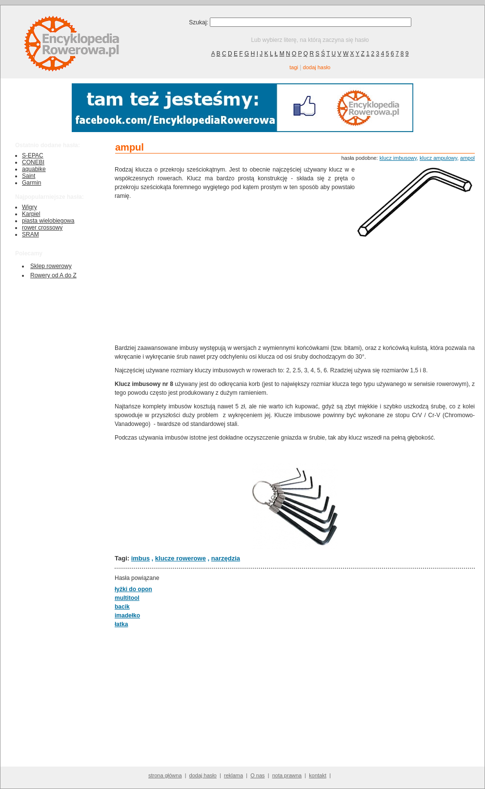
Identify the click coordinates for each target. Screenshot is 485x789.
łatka (121, 624)
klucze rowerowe (180, 558)
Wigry (29, 207)
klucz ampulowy (438, 158)
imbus (140, 558)
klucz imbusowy (398, 158)
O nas (257, 775)
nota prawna (287, 775)
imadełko (127, 615)
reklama (233, 775)
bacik (122, 606)
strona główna (165, 775)
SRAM (30, 234)
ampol (467, 158)
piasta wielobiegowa (48, 220)
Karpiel (31, 214)
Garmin (31, 182)
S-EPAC (32, 155)
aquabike (34, 169)
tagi (293, 67)
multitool (127, 598)
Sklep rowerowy (51, 266)
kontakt (317, 775)
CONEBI (33, 162)
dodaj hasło (316, 67)
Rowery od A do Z (53, 275)
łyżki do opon (133, 589)
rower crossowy (42, 227)
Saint (28, 176)
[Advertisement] (234, 271)
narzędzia (225, 558)
